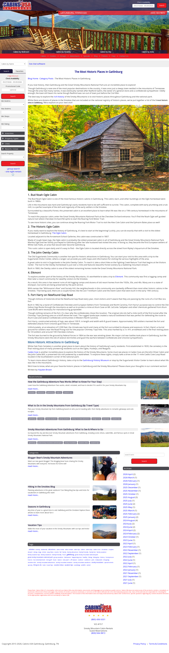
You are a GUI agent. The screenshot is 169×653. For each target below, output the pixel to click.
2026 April (128, 474)
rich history (59, 96)
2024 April (128, 530)
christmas (111, 549)
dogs (48, 552)
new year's (78, 559)
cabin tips (81, 549)
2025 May (127, 507)
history (108, 557)
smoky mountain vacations (103, 562)
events (66, 552)
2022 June (127, 560)
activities (32, 392)
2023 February (130, 546)
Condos (53, 56)
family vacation (33, 554)
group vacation (64, 419)
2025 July (127, 500)
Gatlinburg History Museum (96, 360)
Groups (63, 56)
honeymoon (32, 559)
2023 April (128, 543)
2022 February (130, 566)
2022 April (128, 563)
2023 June (127, 540)
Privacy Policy (139, 643)
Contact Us (123, 56)
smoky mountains (70, 443)
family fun (105, 552)
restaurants (32, 562)
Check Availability (143, 2)
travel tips (106, 419)
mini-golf (60, 559)
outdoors (101, 559)
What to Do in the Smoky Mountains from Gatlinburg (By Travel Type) (63, 405)
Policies (105, 56)
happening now (80, 557)
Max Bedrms (6, 108)
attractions (41, 392)
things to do (96, 419)
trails (71, 564)
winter (36, 567)
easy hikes (59, 552)
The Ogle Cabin (59, 233)
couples (40, 419)
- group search (13, 168)
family (75, 552)
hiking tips (102, 557)
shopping (40, 562)
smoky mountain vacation (84, 562)
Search (6, 71)
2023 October (129, 536)
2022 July (127, 556)
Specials (86, 56)
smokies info (49, 562)
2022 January (129, 569)
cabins (87, 549)
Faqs (113, 56)
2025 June (127, 504)
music (66, 559)
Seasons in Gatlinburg (39, 506)
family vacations (51, 419)
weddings (107, 564)
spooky (55, 564)
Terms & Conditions (158, 643)
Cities (7, 143)
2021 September (130, 576)
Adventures (74, 56)
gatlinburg (50, 392)
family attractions (84, 552)
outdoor (94, 559)
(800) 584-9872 (158, 12)
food (78, 554)
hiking (95, 557)
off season (87, 559)
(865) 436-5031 (98, 619)
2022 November (130, 550)
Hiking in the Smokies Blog (41, 486)
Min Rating (5, 124)
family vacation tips (45, 554)
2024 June (127, 527)
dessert (37, 552)
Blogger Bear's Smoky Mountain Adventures (50, 457)
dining (43, 552)
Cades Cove (33, 352)
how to (59, 392)
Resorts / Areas (11, 149)
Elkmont (119, 276)
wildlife (30, 567)
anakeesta (45, 549)
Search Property (7, 153)
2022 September (130, 553)
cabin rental (63, 549)
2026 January (129, 484)
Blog (96, 56)
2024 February (130, 533)
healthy (89, 557)
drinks (53, 552)
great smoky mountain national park (103, 554)
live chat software (37, 63)
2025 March (128, 510)
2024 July (127, 523)
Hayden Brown (45, 369)
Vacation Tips (35, 525)
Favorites (19, 71)
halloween (70, 557)
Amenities (9, 133)
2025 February (130, 513)
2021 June (127, 583)
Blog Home (33, 78)
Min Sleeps (5, 116)
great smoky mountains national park (50, 443)
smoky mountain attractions (81, 419)
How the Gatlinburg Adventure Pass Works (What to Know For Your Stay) (65, 381)
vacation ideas (83, 443)
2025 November (130, 490)
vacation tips (68, 392)
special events (47, 564)
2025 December (130, 487)
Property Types (11, 138)
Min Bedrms (5, 101)
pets (107, 559)
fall (71, 552)
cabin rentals (72, 549)
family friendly (96, 552)
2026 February (130, 480)
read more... (33, 388)
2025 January (129, 517)
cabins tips (94, 549)
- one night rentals (13, 171)
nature (71, 559)
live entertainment (49, 559)
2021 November (130, 573)
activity (38, 549)
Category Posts (46, 78)
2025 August (129, 497)
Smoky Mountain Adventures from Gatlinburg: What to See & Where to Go (65, 429)
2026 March (128, 477)
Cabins (43, 56)
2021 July (127, 579)
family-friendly (70, 554)
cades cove (103, 549)
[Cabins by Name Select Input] (13, 64)
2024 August (129, 520)
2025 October (129, 494)
